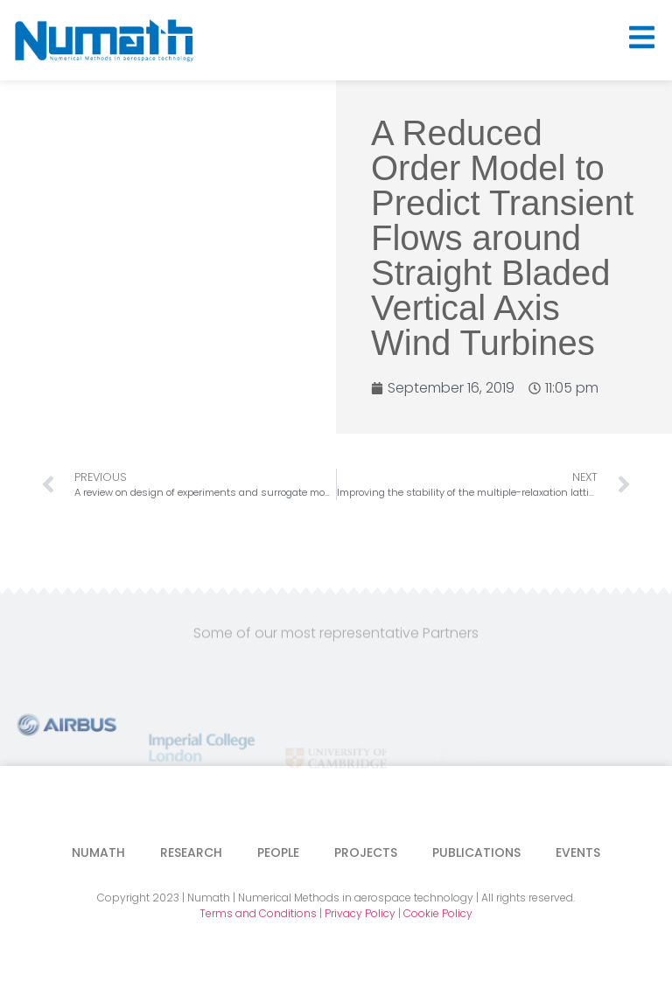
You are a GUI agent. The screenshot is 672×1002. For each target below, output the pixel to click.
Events (578, 852)
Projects (365, 852)
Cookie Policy (437, 913)
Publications (476, 852)
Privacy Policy (360, 913)
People (278, 852)
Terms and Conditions (258, 913)
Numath (98, 852)
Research (191, 852)
